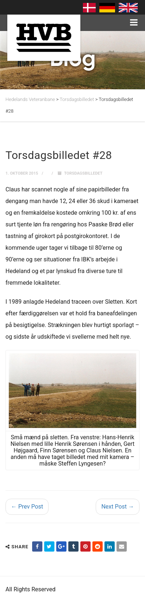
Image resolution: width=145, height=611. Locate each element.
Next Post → (117, 506)
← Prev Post (27, 506)
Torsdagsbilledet (83, 173)
